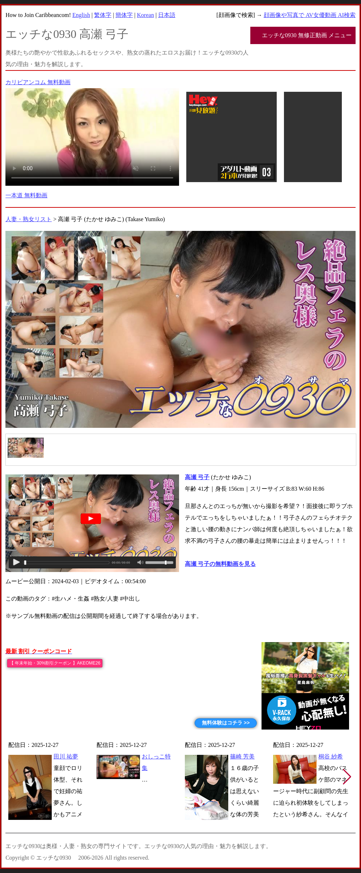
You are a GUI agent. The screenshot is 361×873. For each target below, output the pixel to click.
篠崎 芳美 (242, 756)
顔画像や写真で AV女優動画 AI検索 (310, 15)
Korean (145, 15)
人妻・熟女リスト (28, 219)
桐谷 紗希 (330, 756)
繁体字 (102, 15)
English (81, 15)
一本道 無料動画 (26, 195)
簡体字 (124, 15)
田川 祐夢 (66, 756)
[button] (347, 777)
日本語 (166, 15)
